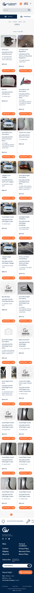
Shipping (5, 551)
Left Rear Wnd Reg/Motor (23, 50)
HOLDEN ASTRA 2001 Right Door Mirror (24, 182)
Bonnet (4, 89)
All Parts (8, 17)
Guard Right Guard (8, 217)
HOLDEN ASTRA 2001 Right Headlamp (24, 223)
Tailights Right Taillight (6, 258)
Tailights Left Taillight (6, 176)
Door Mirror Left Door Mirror (24, 90)
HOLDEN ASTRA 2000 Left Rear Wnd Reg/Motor (25, 56)
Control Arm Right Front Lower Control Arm (25, 383)
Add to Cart (8, 68)
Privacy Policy (24, 549)
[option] (13, 521)
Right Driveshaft (24, 340)
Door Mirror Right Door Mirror (24, 176)
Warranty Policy (24, 551)
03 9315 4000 (25, 572)
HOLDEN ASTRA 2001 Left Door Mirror (24, 96)
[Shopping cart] (26, 4)
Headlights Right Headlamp (24, 218)
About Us (5, 554)
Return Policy (23, 554)
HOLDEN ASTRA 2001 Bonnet (7, 93)
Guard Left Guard (24, 132)
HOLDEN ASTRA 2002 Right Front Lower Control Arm (25, 389)
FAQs (4, 544)
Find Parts (25, 16)
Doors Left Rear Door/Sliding (24, 258)
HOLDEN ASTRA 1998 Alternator (7, 53)
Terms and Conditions (27, 586)
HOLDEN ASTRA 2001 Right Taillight (8, 262)
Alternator (5, 49)
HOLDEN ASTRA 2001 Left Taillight (7, 181)
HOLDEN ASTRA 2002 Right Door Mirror (24, 303)
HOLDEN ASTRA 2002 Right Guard (7, 426)
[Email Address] (17, 566)
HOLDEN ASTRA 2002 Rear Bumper (8, 300)
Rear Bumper (6, 297)
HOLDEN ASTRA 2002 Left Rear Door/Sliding (24, 263)
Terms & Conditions (23, 545)
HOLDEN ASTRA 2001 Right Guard (7, 220)
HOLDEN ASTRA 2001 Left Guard (24, 136)
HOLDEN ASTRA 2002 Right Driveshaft (24, 344)
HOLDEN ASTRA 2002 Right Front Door (7, 387)
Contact (5, 549)
